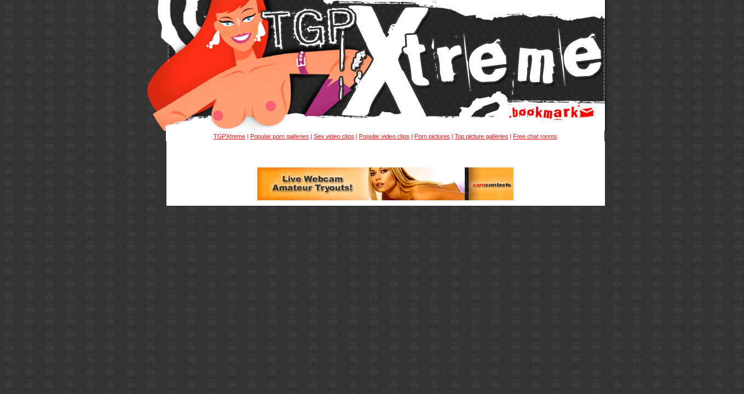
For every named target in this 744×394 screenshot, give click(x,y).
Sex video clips (334, 136)
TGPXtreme (229, 136)
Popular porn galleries (279, 136)
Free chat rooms (535, 136)
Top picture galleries (481, 136)
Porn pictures (432, 136)
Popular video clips (384, 136)
